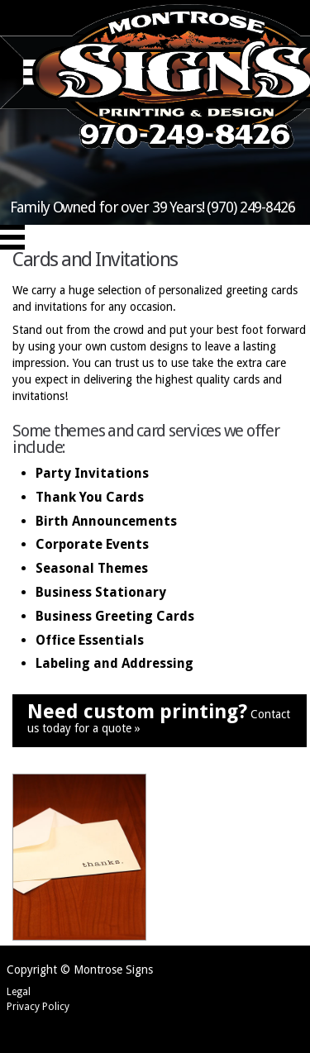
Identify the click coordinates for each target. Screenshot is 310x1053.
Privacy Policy (38, 1006)
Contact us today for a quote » (158, 718)
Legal (19, 992)
